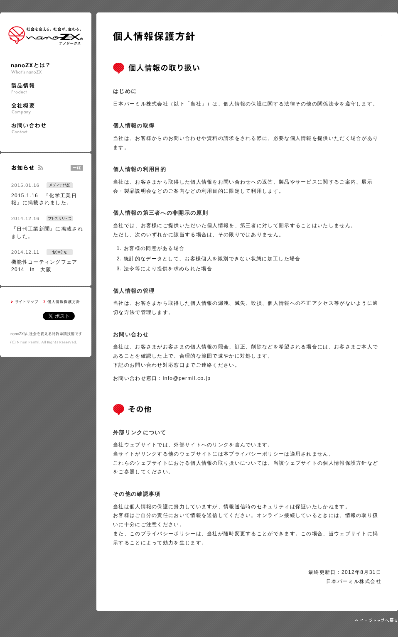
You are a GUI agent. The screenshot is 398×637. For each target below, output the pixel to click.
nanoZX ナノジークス (45, 35)
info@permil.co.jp (187, 378)
